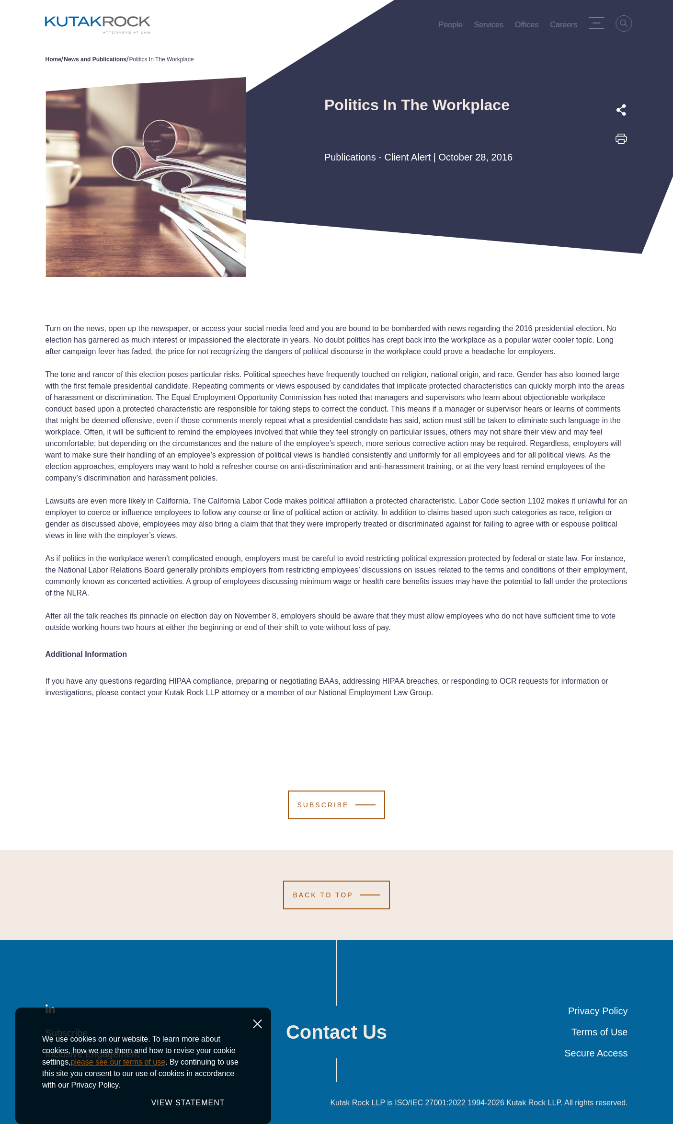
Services (490, 26)
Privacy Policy (597, 1011)
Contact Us (336, 1032)
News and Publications (95, 59)
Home (53, 59)
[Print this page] (621, 141)
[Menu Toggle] (598, 23)
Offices (529, 26)
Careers (566, 26)
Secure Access (595, 1053)
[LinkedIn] (50, 1011)
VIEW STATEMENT (188, 1108)
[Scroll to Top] (336, 895)
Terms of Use (599, 1032)
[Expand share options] (621, 110)
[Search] (626, 24)
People (453, 26)
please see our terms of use (118, 1067)
